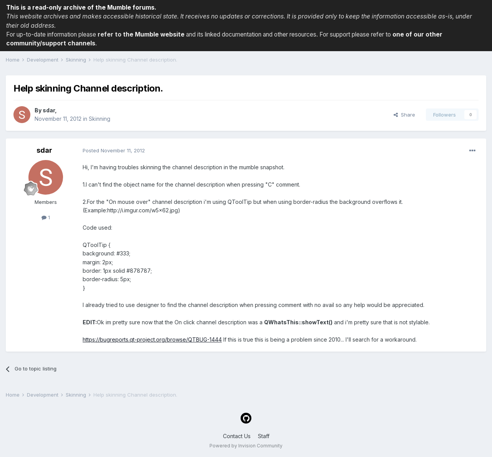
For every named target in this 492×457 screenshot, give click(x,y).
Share (404, 115)
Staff (263, 436)
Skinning (99, 118)
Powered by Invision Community (246, 446)
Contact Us (237, 436)
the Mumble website (153, 34)
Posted (114, 150)
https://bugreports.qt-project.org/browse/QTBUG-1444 (152, 339)
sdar (49, 110)
